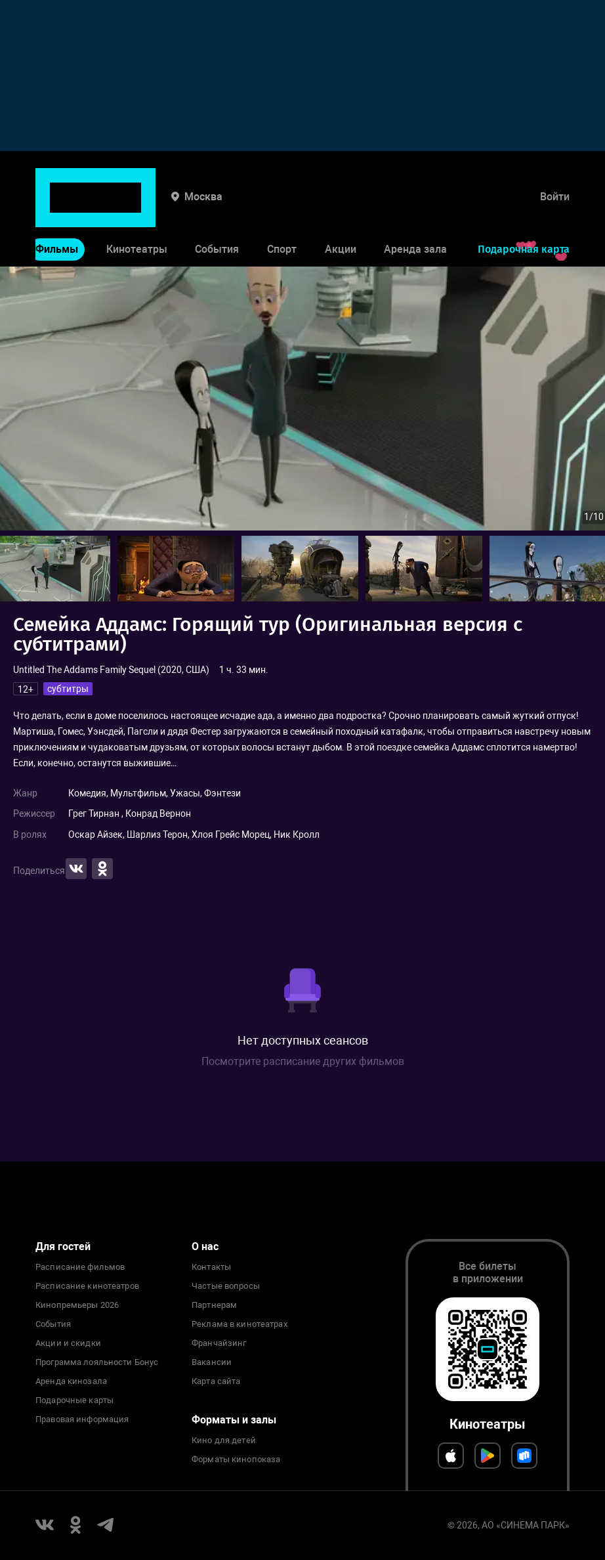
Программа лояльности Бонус (96, 1362)
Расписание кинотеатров (87, 1286)
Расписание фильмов (80, 1267)
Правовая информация (82, 1419)
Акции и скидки (68, 1343)
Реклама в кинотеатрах (239, 1324)
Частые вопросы (226, 1286)
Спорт (282, 209)
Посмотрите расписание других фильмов (302, 1061)
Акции (340, 209)
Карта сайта (216, 1381)
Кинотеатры (136, 209)
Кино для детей (224, 1440)
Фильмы (56, 209)
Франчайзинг (219, 1343)
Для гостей (63, 1246)
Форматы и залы (234, 1420)
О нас (205, 1246)
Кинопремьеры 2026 (77, 1305)
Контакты (211, 1267)
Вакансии (212, 1362)
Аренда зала (415, 209)
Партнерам (214, 1305)
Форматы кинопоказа (236, 1459)
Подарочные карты (74, 1400)
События (217, 209)
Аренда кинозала (71, 1381)
